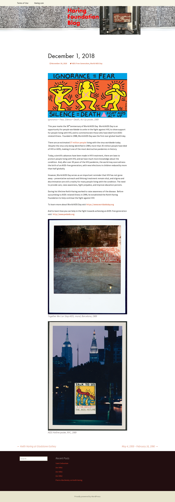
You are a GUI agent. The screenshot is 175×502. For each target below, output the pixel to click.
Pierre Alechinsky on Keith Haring (69, 480)
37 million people (78, 142)
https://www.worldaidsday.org (100, 204)
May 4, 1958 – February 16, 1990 (140, 446)
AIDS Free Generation (80, 63)
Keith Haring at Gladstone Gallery (36, 446)
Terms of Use (22, 3)
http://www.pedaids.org (63, 214)
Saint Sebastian (62, 463)
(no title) (59, 467)
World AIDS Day (96, 63)
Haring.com (39, 3)
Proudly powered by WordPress (87, 496)
